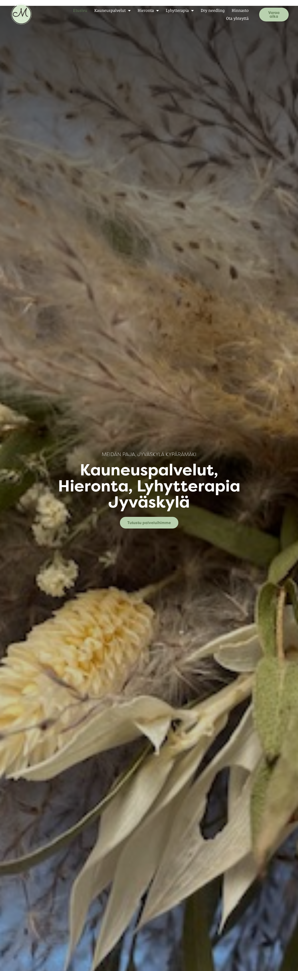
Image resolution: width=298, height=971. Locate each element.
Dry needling (208, 10)
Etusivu (75, 10)
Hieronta (143, 11)
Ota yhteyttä (232, 18)
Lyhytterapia (175, 11)
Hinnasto (235, 10)
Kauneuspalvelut (107, 11)
